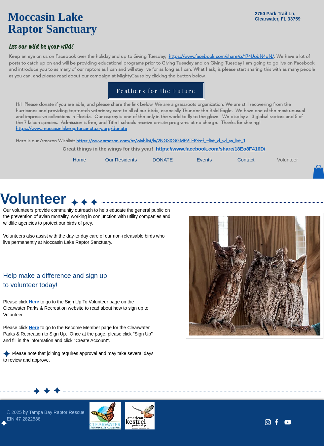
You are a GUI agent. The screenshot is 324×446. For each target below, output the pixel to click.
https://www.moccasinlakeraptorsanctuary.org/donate (71, 128)
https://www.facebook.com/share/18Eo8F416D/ (210, 149)
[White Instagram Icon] (268, 422)
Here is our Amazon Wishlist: (45, 141)
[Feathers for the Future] (156, 91)
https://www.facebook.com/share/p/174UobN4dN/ (221, 56)
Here (34, 301)
